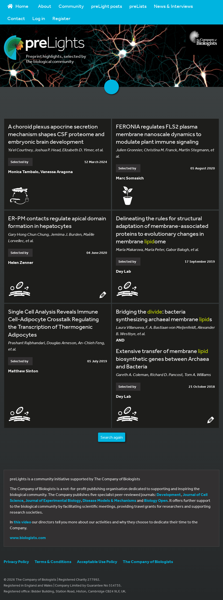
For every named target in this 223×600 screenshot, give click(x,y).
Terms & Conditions (53, 561)
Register (61, 18)
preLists (138, 6)
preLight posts (106, 6)
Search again (111, 437)
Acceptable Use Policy (97, 561)
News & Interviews (173, 6)
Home (17, 6)
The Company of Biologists (148, 561)
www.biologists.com (28, 537)
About (44, 6)
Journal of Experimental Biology (53, 500)
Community (71, 6)
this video (22, 521)
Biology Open (156, 500)
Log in (38, 18)
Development (169, 494)
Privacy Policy (16, 561)
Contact (16, 18)
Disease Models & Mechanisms (109, 500)
